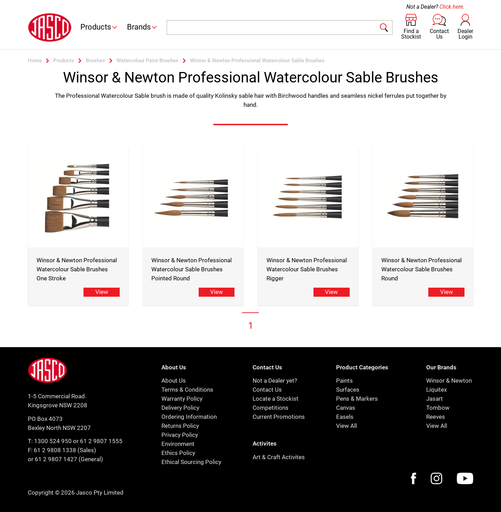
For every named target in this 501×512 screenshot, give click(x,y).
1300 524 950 (53, 441)
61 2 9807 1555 (101, 441)
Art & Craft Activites (279, 457)
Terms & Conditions (187, 389)
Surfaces (347, 389)
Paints (344, 380)
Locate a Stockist (276, 398)
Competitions (270, 407)
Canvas (345, 407)
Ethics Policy (178, 452)
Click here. (451, 6)
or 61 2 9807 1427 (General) (65, 459)
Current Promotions (279, 416)
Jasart (434, 398)
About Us (173, 380)
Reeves (435, 416)
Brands (142, 27)
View (101, 291)
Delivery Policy (180, 407)
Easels (344, 416)
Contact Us (267, 389)
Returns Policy (180, 425)
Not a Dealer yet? (275, 380)
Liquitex (436, 389)
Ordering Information (189, 416)
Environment (177, 443)
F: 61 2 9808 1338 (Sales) (62, 450)
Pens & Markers (357, 398)
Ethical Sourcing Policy (191, 461)
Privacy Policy (179, 434)
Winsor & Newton (449, 380)
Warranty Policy (181, 398)
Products (99, 27)
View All (346, 425)
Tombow (438, 407)
